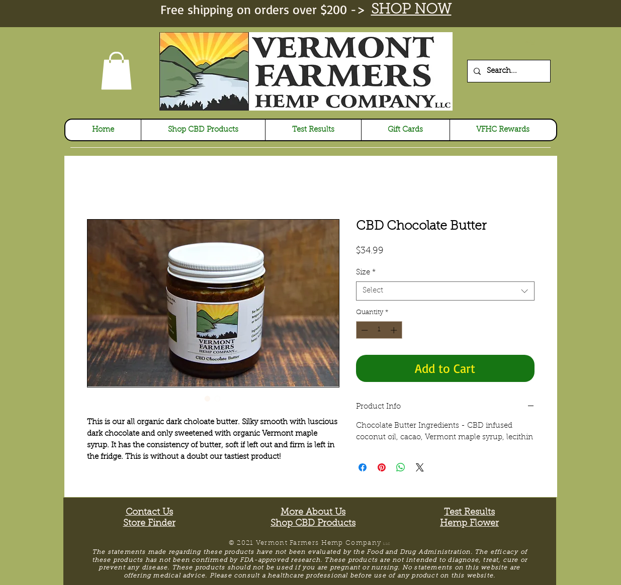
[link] (116, 70)
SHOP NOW (411, 10)
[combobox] (445, 291)
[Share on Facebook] (363, 467)
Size (366, 272)
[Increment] (395, 330)
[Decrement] (364, 330)
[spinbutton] (379, 330)
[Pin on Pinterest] (382, 467)
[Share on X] (420, 467)
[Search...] (508, 71)
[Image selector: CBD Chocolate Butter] (208, 399)
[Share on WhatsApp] (401, 467)
